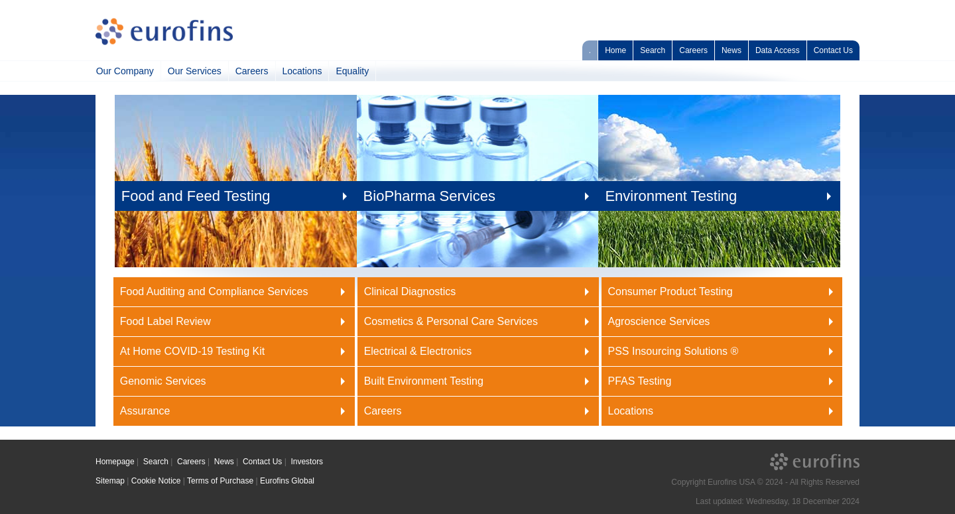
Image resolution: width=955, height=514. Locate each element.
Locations (302, 71)
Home (615, 50)
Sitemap (110, 480)
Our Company (125, 71)
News (731, 50)
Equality (352, 71)
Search (652, 50)
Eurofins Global (287, 480)
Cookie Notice (156, 480)
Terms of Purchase (220, 480)
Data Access (777, 50)
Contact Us (833, 50)
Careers (693, 50)
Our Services (195, 71)
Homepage (115, 461)
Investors (306, 461)
